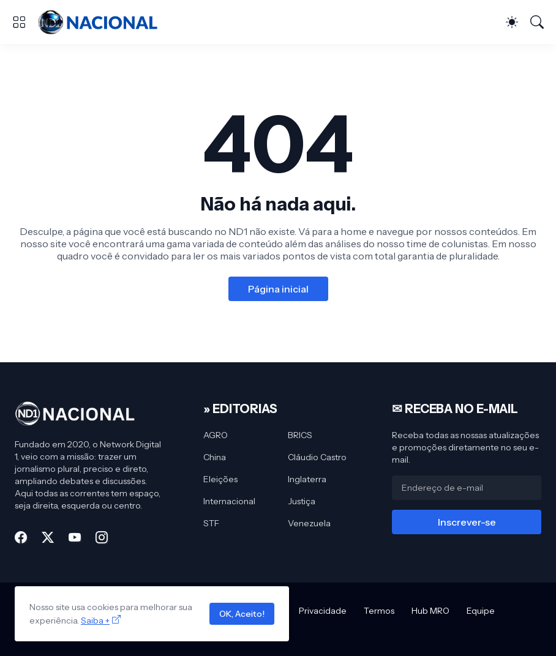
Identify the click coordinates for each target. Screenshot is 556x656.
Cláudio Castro (317, 457)
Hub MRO (430, 610)
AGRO (215, 435)
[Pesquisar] (537, 22)
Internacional (229, 501)
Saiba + (95, 620)
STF (211, 523)
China (214, 457)
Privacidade (323, 610)
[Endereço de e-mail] (466, 487)
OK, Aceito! (242, 613)
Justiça (301, 501)
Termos (379, 610)
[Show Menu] (19, 22)
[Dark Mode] (512, 22)
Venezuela (309, 523)
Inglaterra (307, 479)
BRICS (300, 435)
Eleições (220, 479)
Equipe (481, 610)
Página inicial (278, 289)
